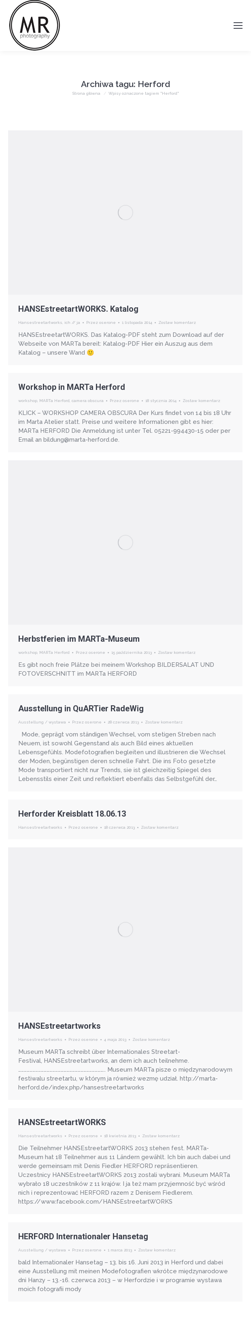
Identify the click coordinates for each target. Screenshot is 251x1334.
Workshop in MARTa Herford (71, 387)
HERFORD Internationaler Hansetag (83, 1236)
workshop (27, 400)
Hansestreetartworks (40, 322)
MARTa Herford (54, 400)
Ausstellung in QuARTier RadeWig (81, 708)
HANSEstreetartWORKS (62, 1122)
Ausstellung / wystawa (42, 722)
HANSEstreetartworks (59, 1026)
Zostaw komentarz (177, 322)
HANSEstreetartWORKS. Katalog (78, 309)
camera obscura (88, 400)
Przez (101, 322)
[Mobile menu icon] (238, 25)
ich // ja (72, 322)
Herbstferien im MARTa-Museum (79, 639)
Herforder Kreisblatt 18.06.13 (72, 814)
